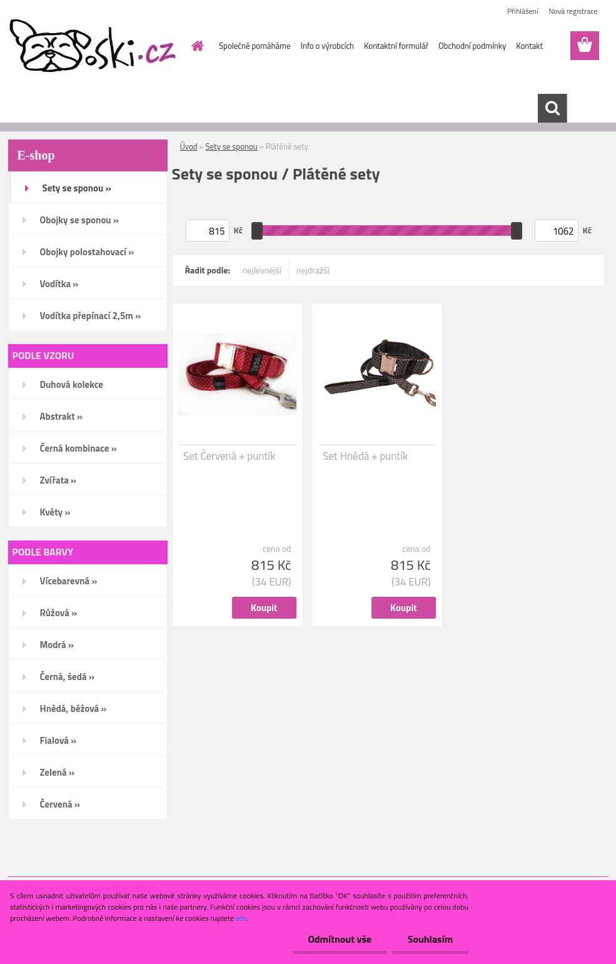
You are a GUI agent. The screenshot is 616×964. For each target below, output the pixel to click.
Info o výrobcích (327, 45)
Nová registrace (572, 11)
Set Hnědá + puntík (365, 456)
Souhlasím (430, 938)
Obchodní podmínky (472, 45)
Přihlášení (522, 11)
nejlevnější (262, 270)
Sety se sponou (232, 146)
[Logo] (94, 46)
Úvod (189, 146)
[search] (552, 108)
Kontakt (529, 45)
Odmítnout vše (339, 938)
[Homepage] (195, 45)
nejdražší (313, 270)
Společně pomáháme (254, 45)
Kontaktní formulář (396, 45)
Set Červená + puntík (229, 456)
